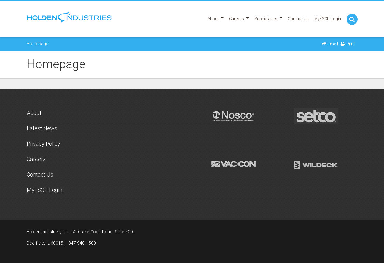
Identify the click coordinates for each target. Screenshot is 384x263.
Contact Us (40, 174)
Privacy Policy (43, 143)
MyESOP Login (44, 190)
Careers (36, 159)
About (34, 113)
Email (332, 44)
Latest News (42, 128)
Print (350, 44)
